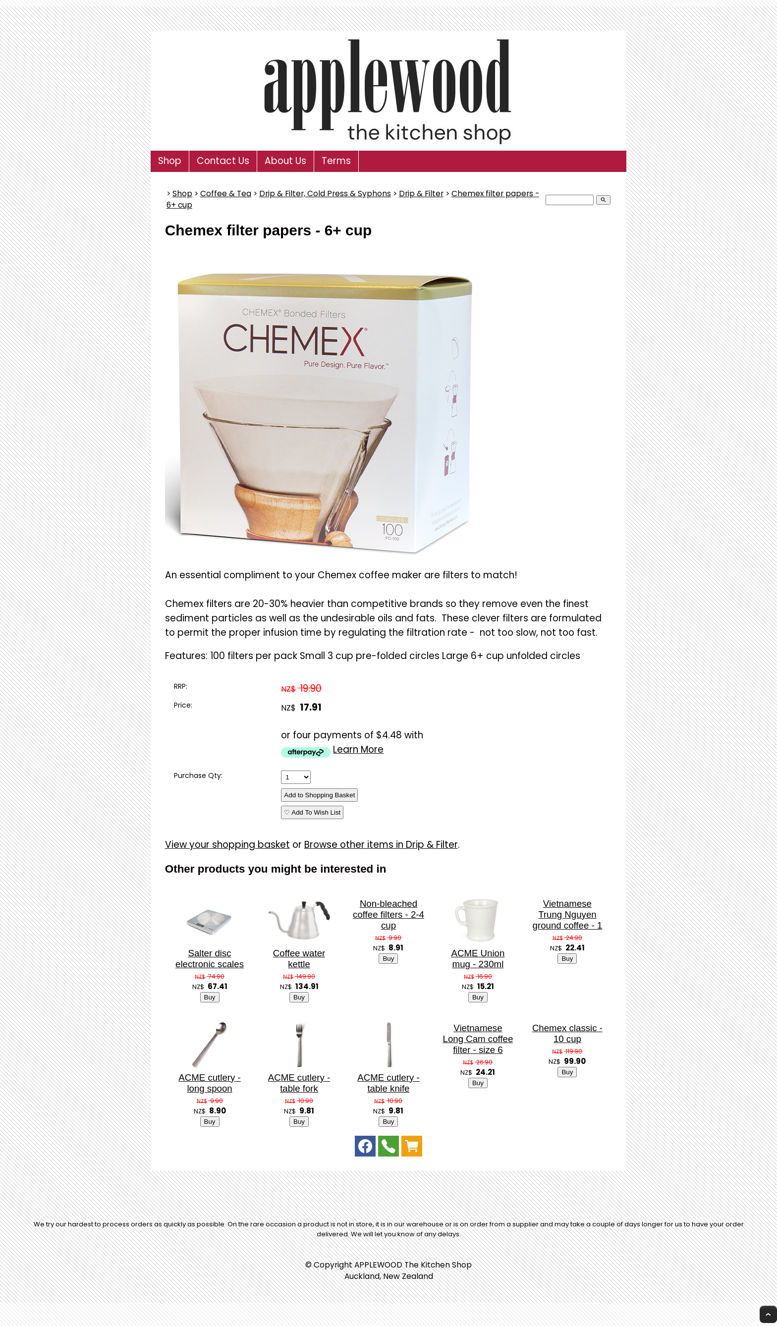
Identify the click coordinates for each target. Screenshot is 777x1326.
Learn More (358, 749)
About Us (285, 160)
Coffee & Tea (225, 193)
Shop (169, 160)
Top (768, 1314)
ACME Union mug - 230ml (478, 958)
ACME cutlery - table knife (388, 1083)
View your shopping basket (227, 844)
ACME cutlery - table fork (299, 1083)
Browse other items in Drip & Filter (381, 844)
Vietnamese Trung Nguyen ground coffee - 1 (568, 914)
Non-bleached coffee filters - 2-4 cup (388, 914)
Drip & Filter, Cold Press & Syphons (325, 193)
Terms (336, 160)
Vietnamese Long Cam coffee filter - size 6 (478, 1039)
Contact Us (223, 160)
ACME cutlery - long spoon (209, 1083)
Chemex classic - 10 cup (567, 1033)
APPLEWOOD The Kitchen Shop (413, 1265)
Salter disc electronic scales (209, 958)
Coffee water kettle (299, 958)
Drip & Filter (421, 193)
